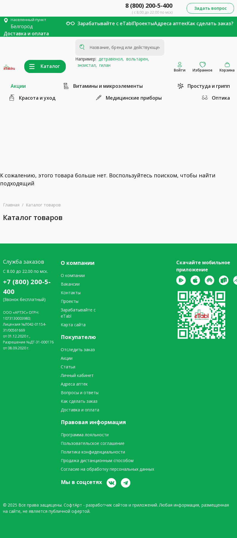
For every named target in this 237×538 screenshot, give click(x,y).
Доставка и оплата (26, 33)
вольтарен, (136, 59)
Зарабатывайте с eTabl (105, 23)
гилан (104, 65)
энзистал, (86, 65)
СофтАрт (73, 505)
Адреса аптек (170, 23)
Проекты (143, 23)
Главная (11, 205)
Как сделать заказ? (210, 23)
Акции (18, 86)
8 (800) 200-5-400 (148, 5)
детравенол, (110, 59)
